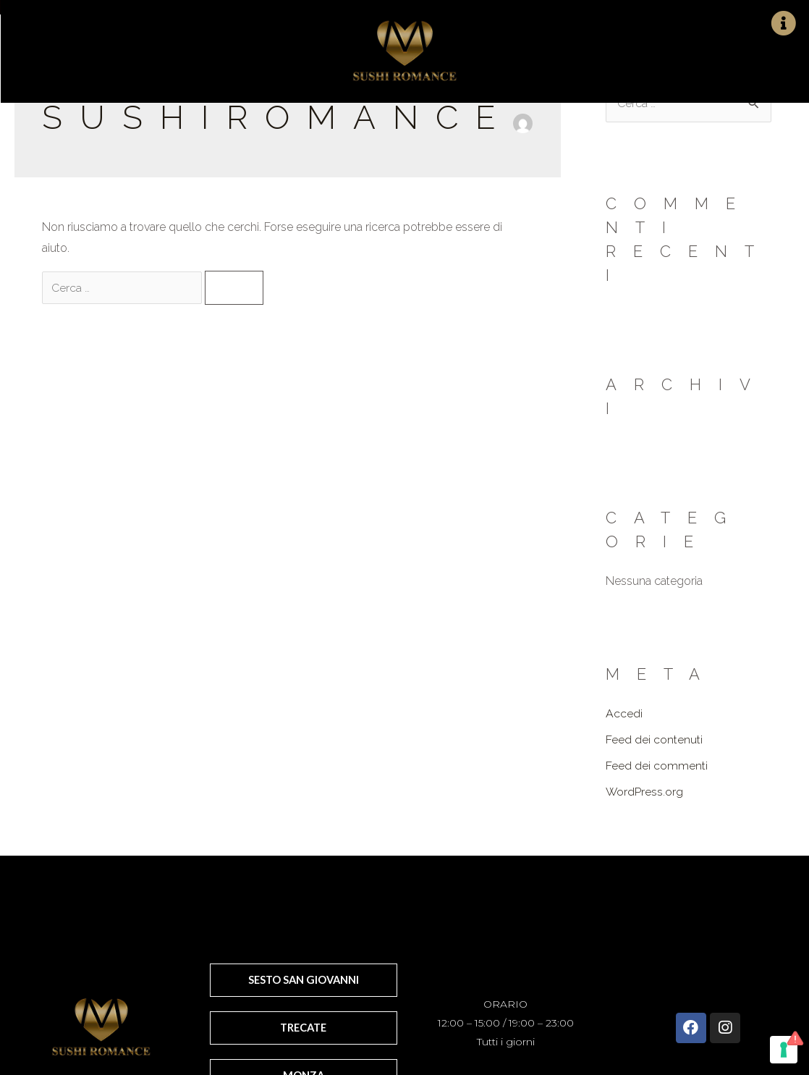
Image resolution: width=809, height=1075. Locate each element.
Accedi (624, 713)
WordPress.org (645, 791)
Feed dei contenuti (654, 739)
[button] (304, 979)
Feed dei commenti (657, 765)
